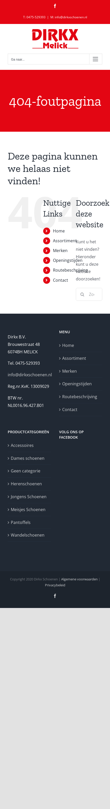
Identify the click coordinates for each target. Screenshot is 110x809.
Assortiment (65, 241)
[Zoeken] (82, 294)
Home (59, 231)
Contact (60, 280)
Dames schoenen (27, 458)
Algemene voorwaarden (79, 579)
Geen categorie (25, 471)
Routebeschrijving (70, 270)
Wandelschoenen (27, 535)
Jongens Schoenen (29, 496)
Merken (60, 250)
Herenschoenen (26, 484)
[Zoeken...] (89, 294)
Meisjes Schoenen (28, 509)
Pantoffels (21, 522)
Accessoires (22, 445)
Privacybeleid (55, 585)
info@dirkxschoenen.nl (30, 375)
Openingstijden (67, 260)
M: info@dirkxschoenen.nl (68, 17)
